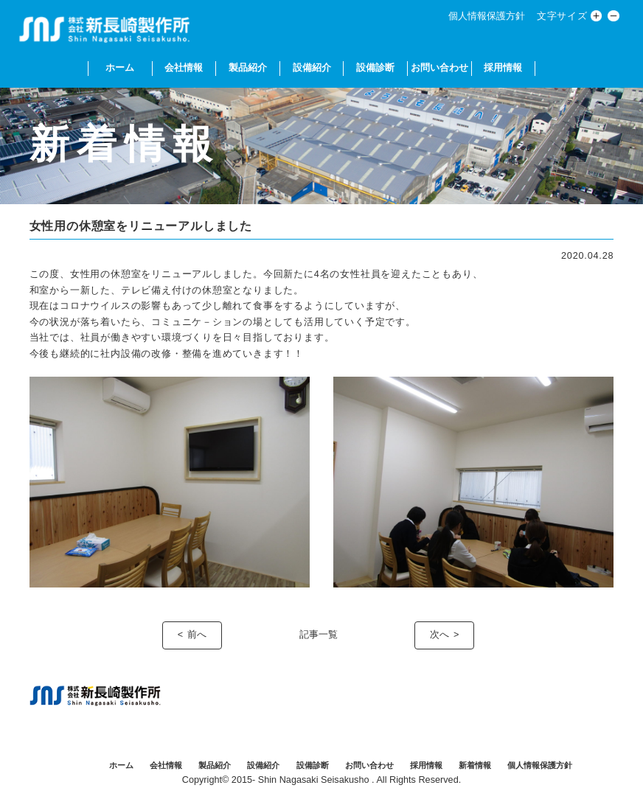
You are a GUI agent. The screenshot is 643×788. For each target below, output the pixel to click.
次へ (439, 635)
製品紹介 (248, 68)
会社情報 (183, 68)
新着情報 (475, 765)
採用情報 (503, 68)
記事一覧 (318, 635)
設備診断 (375, 68)
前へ (196, 635)
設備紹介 (312, 68)
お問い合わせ (439, 68)
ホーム (119, 68)
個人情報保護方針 (486, 16)
